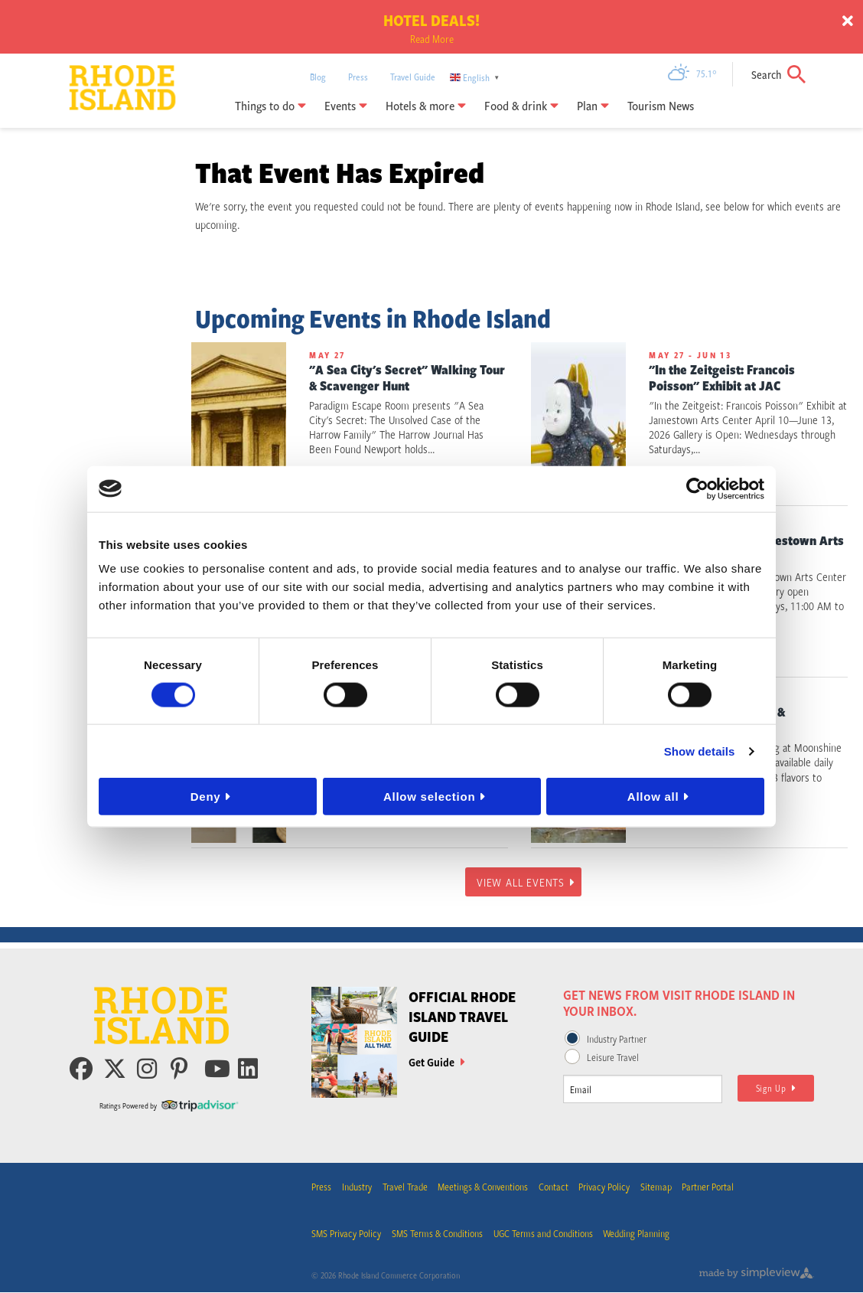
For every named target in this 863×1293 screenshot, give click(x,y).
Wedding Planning (637, 1235)
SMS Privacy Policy (346, 1235)
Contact (554, 1187)
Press (358, 76)
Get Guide (437, 1061)
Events (345, 105)
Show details (699, 750)
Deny (206, 796)
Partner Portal (710, 1187)
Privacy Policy (605, 1187)
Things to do (270, 105)
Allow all (653, 796)
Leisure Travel (613, 1057)
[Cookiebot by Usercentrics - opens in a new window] (697, 488)
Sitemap (657, 1187)
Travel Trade (405, 1187)
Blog (318, 76)
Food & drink (521, 105)
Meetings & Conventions (483, 1187)
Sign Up (776, 1088)
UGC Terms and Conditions (543, 1235)
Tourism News (660, 105)
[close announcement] (847, 21)
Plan (593, 105)
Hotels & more (426, 105)
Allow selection (429, 796)
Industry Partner (616, 1039)
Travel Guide (412, 76)
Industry (357, 1187)
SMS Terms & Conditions (437, 1235)
